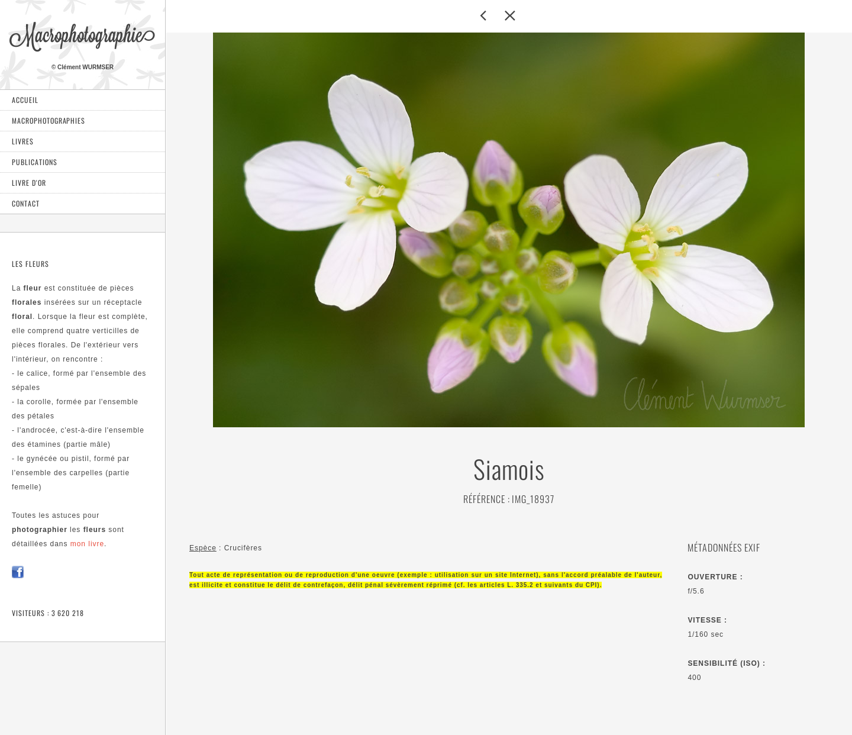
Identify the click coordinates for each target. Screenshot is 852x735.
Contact (26, 203)
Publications (34, 162)
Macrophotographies (48, 120)
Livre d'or (29, 183)
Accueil (25, 100)
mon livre (87, 544)
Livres (23, 141)
